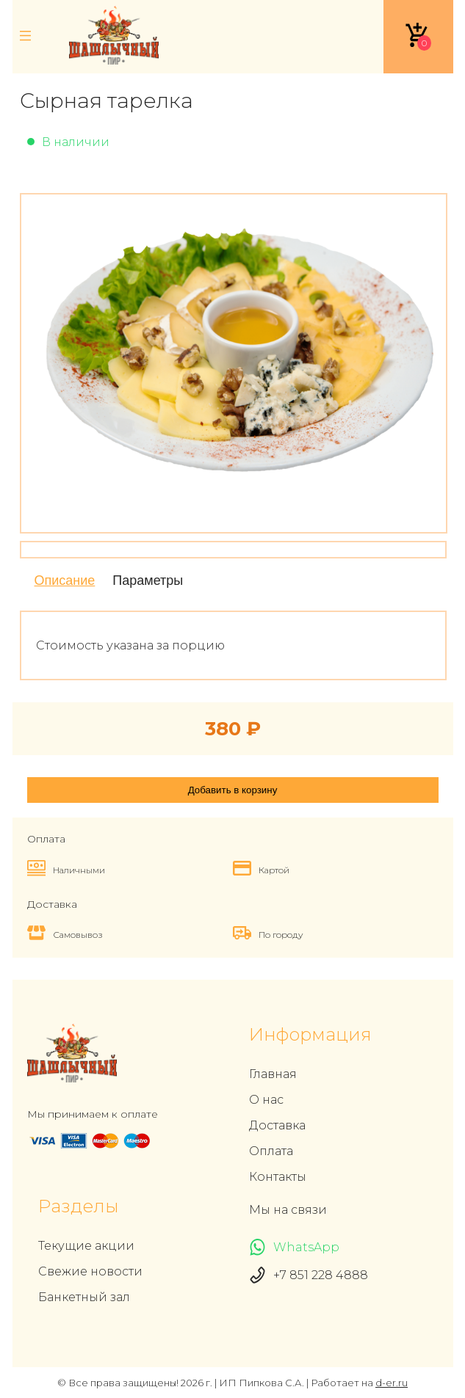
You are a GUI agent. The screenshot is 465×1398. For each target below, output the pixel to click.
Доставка (277, 1125)
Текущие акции (86, 1246)
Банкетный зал (84, 1297)
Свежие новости (90, 1271)
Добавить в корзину (233, 790)
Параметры (147, 580)
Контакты (277, 1177)
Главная (273, 1074)
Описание (65, 580)
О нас (266, 1100)
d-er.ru (391, 1382)
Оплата (271, 1151)
